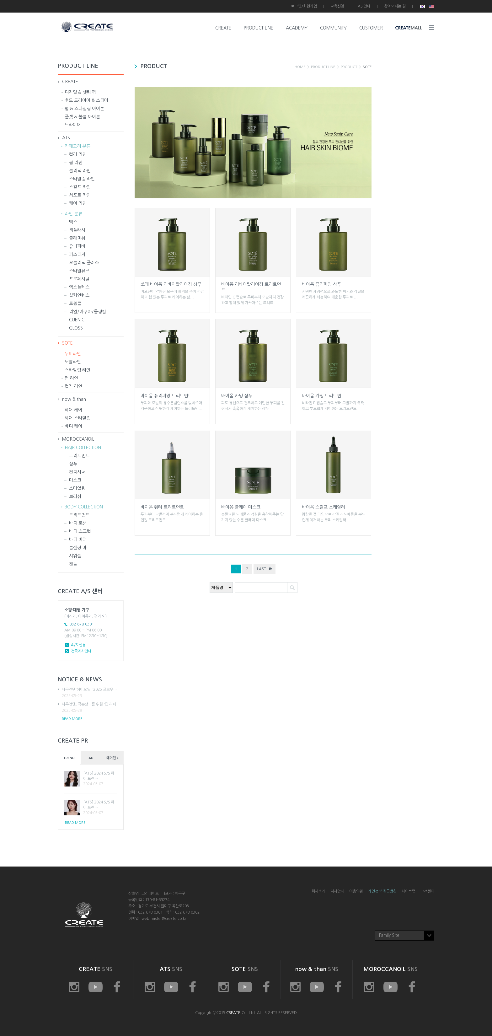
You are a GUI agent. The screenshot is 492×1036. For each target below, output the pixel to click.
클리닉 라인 (80, 171)
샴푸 (73, 464)
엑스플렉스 (79, 287)
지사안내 (337, 891)
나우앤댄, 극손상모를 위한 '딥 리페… (93, 707)
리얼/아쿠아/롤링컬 (87, 311)
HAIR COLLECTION (83, 447)
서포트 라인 (80, 195)
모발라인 (73, 362)
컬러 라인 (78, 154)
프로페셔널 (79, 279)
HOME (300, 67)
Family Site (389, 935)
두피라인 (73, 354)
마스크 (75, 480)
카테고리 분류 (77, 146)
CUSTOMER (371, 28)
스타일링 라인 (82, 179)
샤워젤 (75, 556)
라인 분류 (73, 214)
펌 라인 (76, 162)
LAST (261, 569)
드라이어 (73, 125)
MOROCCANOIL (78, 439)
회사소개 (318, 891)
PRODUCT (349, 67)
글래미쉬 (77, 238)
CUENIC (76, 320)
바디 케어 (73, 426)
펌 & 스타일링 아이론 (84, 108)
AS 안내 (364, 6)
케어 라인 (78, 203)
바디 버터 (78, 539)
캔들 (73, 564)
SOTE (67, 343)
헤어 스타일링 (77, 418)
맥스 (73, 222)
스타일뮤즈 (79, 271)
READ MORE (72, 719)
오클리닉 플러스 (84, 262)
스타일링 (77, 488)
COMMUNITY (333, 28)
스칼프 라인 (80, 187)
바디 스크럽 (80, 531)
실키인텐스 (79, 295)
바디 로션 (78, 523)
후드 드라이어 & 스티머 (86, 100)
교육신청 (337, 6)
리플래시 (77, 230)
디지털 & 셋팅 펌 (80, 92)
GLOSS (76, 328)
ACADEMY (297, 28)
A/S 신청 (78, 645)
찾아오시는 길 (395, 6)
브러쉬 (75, 496)
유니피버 (77, 246)
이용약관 (356, 891)
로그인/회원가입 (304, 6)
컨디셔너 (77, 472)
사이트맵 (408, 891)
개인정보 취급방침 (382, 891)
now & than (74, 399)
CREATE (223, 28)
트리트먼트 (79, 456)
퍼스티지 (77, 254)
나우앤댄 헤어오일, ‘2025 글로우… (93, 693)
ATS (66, 138)
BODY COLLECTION (84, 507)
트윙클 (75, 303)
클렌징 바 (78, 547)
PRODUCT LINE (258, 28)
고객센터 (427, 891)
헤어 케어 (73, 410)
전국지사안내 (81, 651)
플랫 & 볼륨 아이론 (82, 117)
